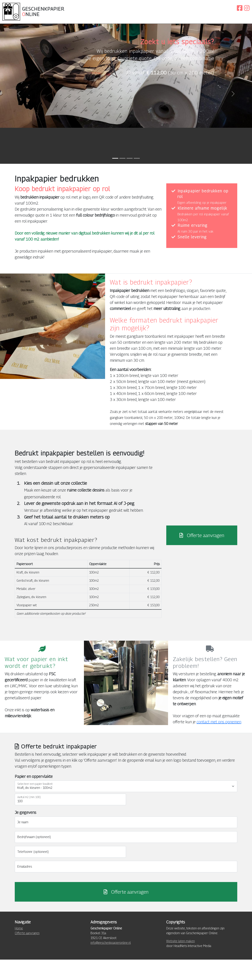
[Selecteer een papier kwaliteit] (126, 794)
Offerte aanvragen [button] (201, 543)
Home (19, 937)
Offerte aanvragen (126, 900)
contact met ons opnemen (219, 730)
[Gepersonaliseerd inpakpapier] (115, 166)
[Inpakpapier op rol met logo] (130, 166)
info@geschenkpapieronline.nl (111, 951)
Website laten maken (180, 949)
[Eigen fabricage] (137, 166)
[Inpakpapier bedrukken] (122, 166)
